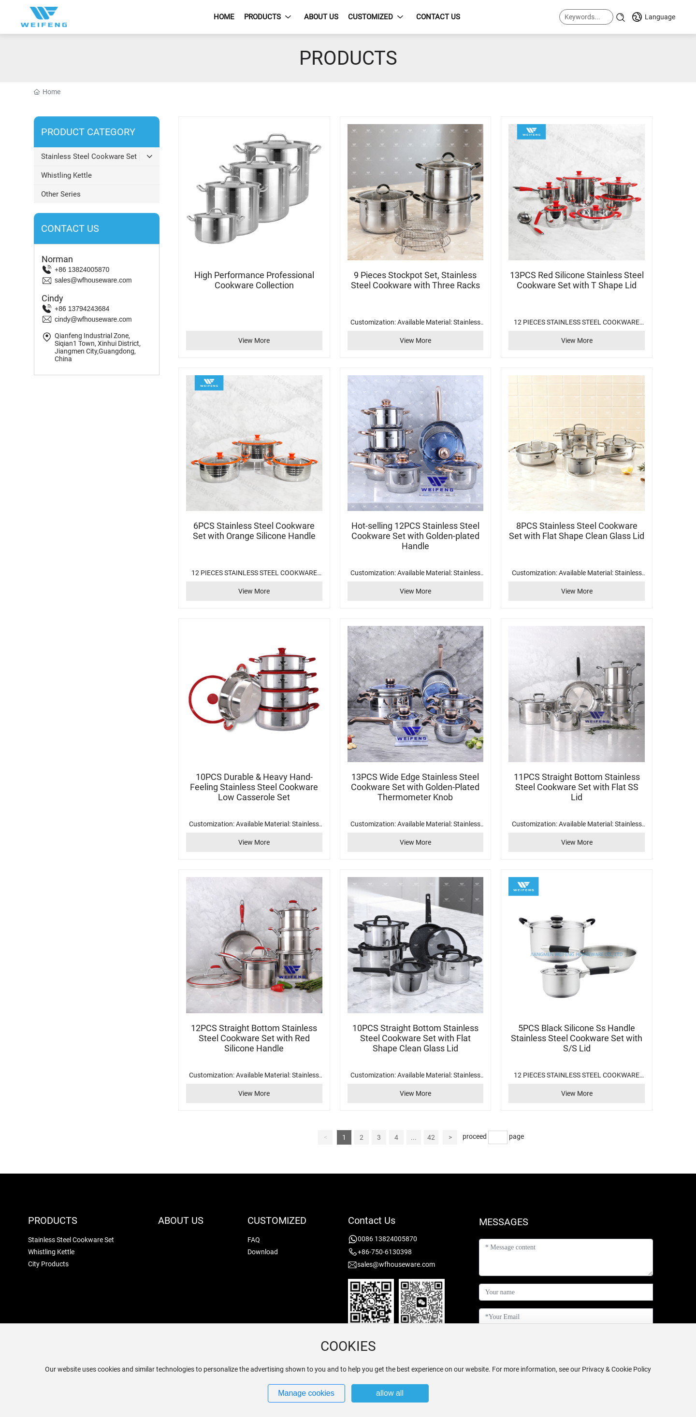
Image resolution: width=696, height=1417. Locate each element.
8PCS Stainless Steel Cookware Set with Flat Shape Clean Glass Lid (576, 531)
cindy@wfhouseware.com (93, 319)
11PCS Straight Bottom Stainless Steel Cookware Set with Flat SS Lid (577, 787)
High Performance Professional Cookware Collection (254, 280)
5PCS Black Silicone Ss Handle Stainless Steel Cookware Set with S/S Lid (576, 1038)
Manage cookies (306, 1393)
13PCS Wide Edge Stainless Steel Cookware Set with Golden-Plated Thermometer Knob (415, 787)
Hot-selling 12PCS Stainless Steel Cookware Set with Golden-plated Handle (415, 536)
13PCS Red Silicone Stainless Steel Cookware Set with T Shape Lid (577, 280)
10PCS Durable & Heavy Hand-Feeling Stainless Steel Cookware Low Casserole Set (254, 787)
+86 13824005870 (82, 269)
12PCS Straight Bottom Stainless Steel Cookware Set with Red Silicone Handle (254, 1038)
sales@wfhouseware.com (93, 280)
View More (254, 340)
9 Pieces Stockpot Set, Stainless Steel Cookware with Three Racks (415, 280)
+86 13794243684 (82, 308)
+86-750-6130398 (385, 1252)
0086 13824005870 (387, 1239)
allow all (390, 1393)
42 (431, 1137)
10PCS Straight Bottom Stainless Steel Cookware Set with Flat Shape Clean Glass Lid (415, 1038)
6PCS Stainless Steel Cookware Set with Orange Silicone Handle (254, 531)
